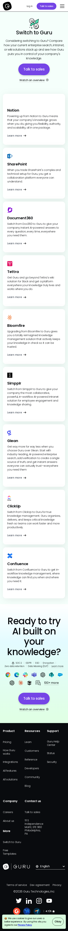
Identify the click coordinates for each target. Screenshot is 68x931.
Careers (8, 812)
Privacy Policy (25, 924)
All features (10, 771)
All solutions (10, 779)
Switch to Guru (12, 842)
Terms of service (17, 885)
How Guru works (9, 751)
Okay (58, 921)
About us (8, 821)
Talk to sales (46, 6)
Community (32, 777)
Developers (32, 768)
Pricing (7, 742)
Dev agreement (40, 885)
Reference (31, 759)
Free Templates (9, 851)
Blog (27, 786)
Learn (28, 742)
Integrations (10, 762)
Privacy (57, 885)
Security (52, 762)
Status (51, 753)
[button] (61, 6)
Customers (32, 751)
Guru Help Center (53, 743)
